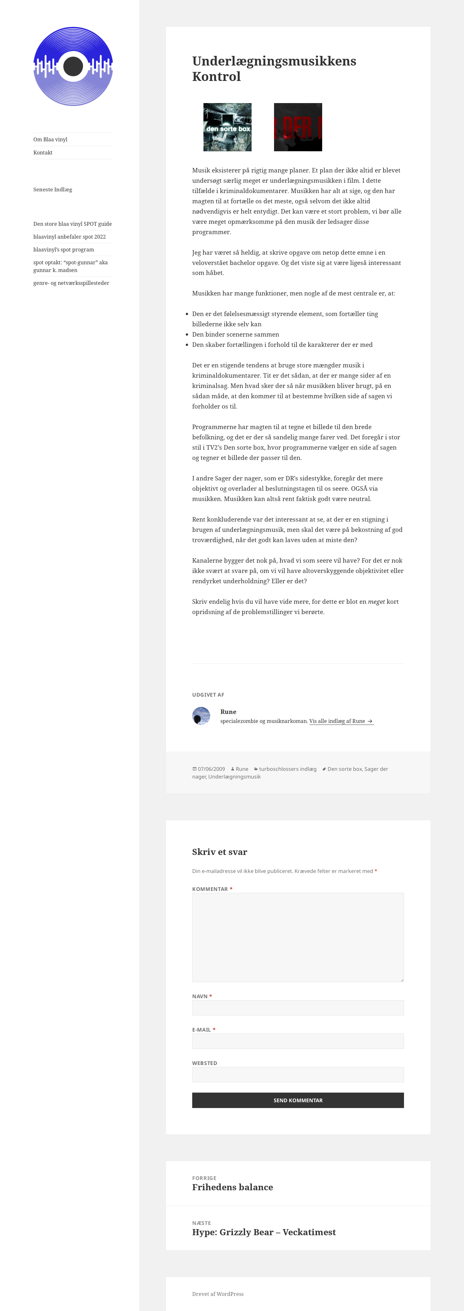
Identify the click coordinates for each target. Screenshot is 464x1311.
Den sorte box (345, 768)
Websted (204, 1063)
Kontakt (43, 152)
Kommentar (212, 889)
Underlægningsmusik (234, 776)
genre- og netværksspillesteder (71, 282)
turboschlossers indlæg (288, 768)
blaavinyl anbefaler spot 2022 (69, 236)
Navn (202, 996)
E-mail (204, 1029)
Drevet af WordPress (218, 1294)
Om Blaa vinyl (50, 139)
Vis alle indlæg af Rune (337, 721)
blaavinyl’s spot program (63, 249)
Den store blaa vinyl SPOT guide (72, 223)
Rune (242, 768)
